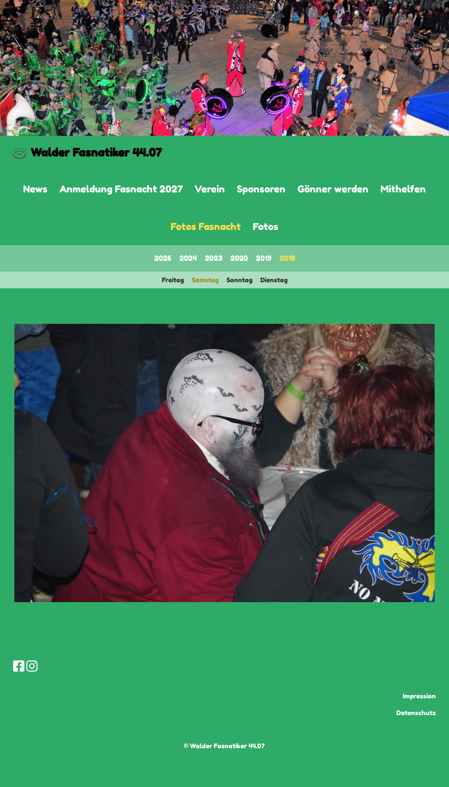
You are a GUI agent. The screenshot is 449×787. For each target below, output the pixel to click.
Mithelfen (403, 189)
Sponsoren (261, 189)
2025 (162, 258)
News (35, 189)
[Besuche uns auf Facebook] (18, 666)
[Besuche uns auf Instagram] (31, 666)
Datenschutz (416, 713)
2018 (287, 258)
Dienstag (274, 280)
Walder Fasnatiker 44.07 (96, 152)
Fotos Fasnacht (206, 226)
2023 (214, 258)
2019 (264, 258)
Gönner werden (332, 189)
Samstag (205, 280)
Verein (210, 189)
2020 (239, 258)
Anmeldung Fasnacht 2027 (121, 189)
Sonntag (239, 280)
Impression (419, 696)
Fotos (265, 226)
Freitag (173, 280)
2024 (188, 258)
